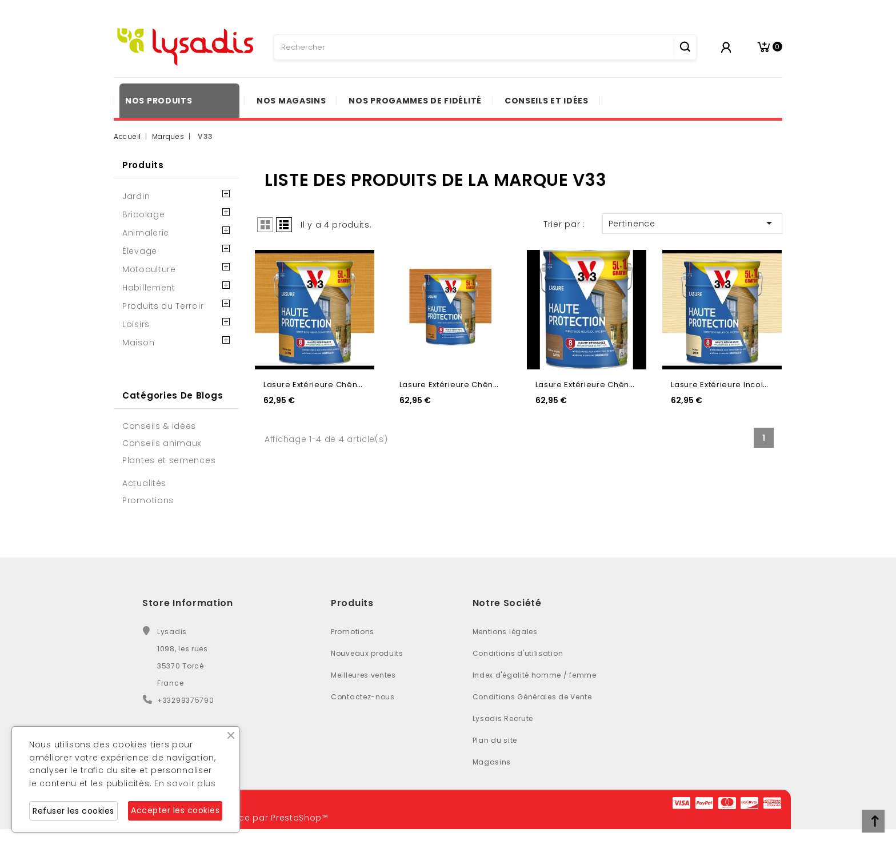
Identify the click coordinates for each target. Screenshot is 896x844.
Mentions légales (505, 631)
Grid (265, 225)
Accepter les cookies (175, 810)
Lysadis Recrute (503, 718)
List (284, 225)
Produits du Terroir (162, 306)
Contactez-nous (363, 697)
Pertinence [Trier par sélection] (692, 223)
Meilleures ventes (363, 675)
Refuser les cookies (73, 811)
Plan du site (495, 740)
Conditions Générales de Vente (532, 697)
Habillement (148, 287)
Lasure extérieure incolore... (727, 384)
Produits (143, 165)
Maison (138, 342)
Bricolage (143, 214)
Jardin (136, 196)
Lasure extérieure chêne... (316, 384)
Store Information (187, 603)
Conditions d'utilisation (518, 653)
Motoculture (149, 269)
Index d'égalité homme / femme (535, 675)
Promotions (352, 631)
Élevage (139, 251)
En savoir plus (185, 783)
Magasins (492, 762)
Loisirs (136, 324)
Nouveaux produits (367, 653)
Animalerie (145, 232)
